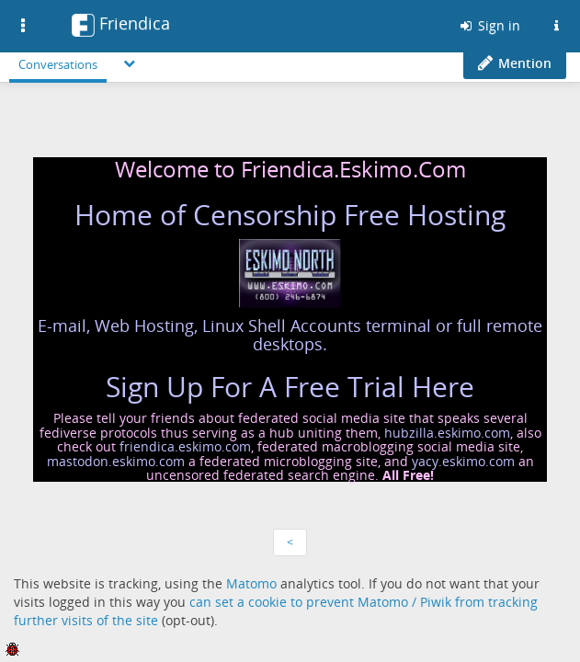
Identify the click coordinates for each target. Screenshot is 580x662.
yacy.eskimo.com (463, 461)
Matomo (251, 583)
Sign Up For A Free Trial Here (290, 386)
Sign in (489, 25)
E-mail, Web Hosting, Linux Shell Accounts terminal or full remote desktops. (290, 334)
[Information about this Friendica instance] (556, 25)
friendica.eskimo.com (185, 446)
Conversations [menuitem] (57, 64)
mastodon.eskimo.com (116, 461)
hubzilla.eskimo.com (447, 432)
